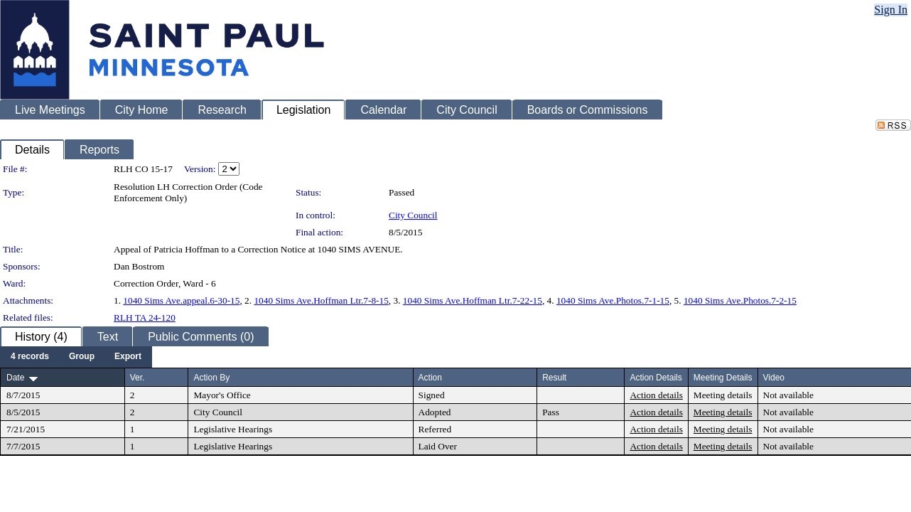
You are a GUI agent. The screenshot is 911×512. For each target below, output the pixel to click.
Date (15, 378)
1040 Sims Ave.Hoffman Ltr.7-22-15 (472, 300)
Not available (788, 395)
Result (554, 378)
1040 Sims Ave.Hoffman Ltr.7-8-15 (321, 300)
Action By (211, 378)
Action (430, 378)
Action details (656, 395)
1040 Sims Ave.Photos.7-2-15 (740, 300)
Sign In (890, 10)
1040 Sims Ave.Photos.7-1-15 (612, 300)
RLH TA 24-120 (145, 317)
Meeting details (723, 395)
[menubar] (76, 357)
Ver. (137, 378)
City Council (413, 215)
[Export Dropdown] (128, 357)
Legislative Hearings (232, 429)
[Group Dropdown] (81, 357)
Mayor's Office (221, 395)
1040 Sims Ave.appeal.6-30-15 (181, 300)
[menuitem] (30, 357)
